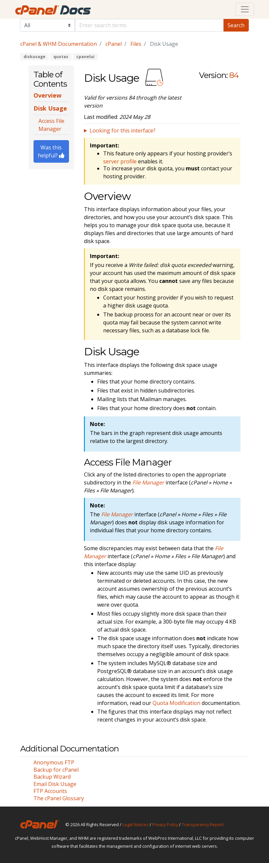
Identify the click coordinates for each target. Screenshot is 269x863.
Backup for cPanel (56, 769)
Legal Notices (135, 824)
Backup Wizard (52, 776)
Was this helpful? (51, 151)
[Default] (149, 25)
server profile (120, 161)
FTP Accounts (50, 791)
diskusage (34, 56)
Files (135, 43)
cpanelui (85, 56)
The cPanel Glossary (59, 798)
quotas (60, 56)
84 (234, 75)
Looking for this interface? (123, 130)
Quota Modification (176, 703)
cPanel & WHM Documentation (58, 43)
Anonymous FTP (54, 762)
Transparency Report (203, 824)
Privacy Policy (165, 824)
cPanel (113, 43)
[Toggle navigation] (244, 9)
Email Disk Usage (55, 784)
